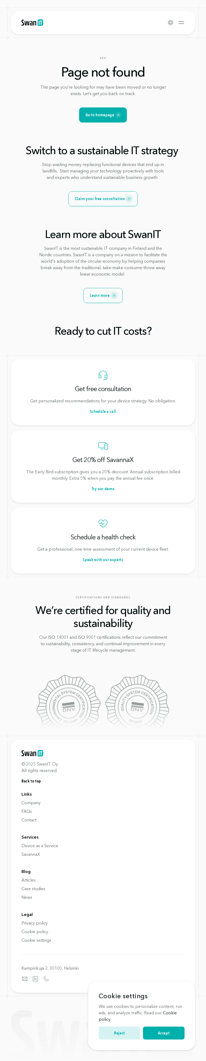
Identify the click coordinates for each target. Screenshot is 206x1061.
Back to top (31, 781)
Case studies (33, 888)
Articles (28, 880)
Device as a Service (39, 845)
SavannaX (30, 854)
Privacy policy (34, 923)
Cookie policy (34, 931)
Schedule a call (103, 411)
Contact (28, 819)
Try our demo (103, 489)
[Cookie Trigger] (36, 940)
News (26, 897)
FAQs (26, 811)
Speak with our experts (103, 560)
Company (31, 802)
